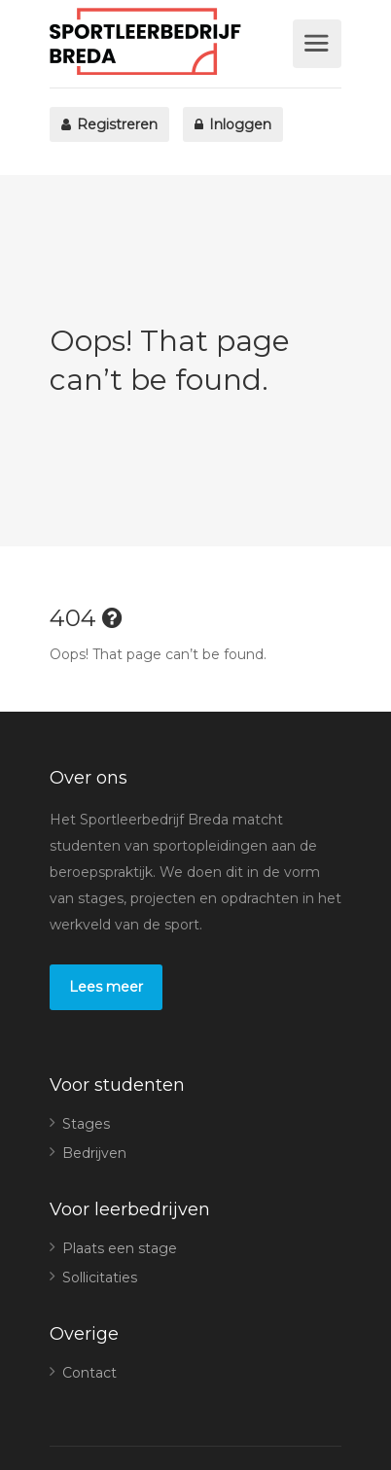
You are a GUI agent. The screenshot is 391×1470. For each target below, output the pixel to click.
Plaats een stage (119, 1248)
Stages (86, 1124)
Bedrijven (94, 1153)
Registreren (109, 124)
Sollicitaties (99, 1277)
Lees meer (106, 987)
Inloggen (233, 124)
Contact (89, 1373)
